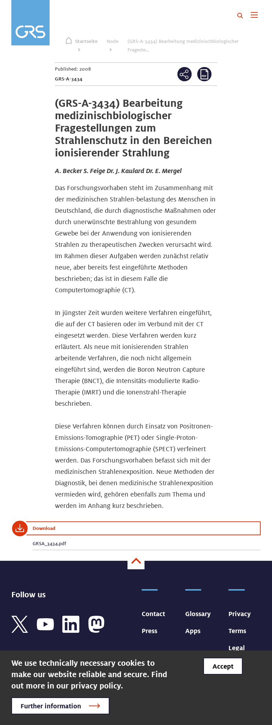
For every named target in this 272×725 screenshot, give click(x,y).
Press (149, 630)
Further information (51, 706)
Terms (237, 630)
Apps (192, 630)
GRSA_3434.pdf (49, 543)
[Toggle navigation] (254, 16)
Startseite (86, 41)
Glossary (198, 613)
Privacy (239, 613)
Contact (153, 613)
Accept (222, 666)
